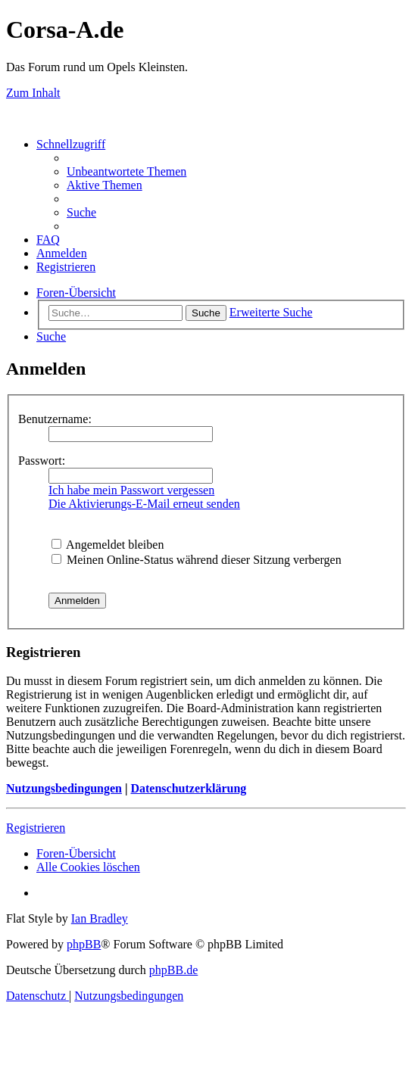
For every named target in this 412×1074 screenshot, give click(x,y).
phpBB (84, 944)
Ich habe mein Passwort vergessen (131, 490)
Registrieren (35, 827)
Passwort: (41, 460)
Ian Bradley (99, 918)
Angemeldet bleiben (108, 544)
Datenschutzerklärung (188, 788)
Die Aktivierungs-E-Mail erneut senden (144, 503)
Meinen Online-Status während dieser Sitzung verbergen (197, 559)
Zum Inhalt (33, 92)
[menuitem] (126, 171)
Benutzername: (55, 418)
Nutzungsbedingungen (64, 788)
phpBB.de (173, 969)
